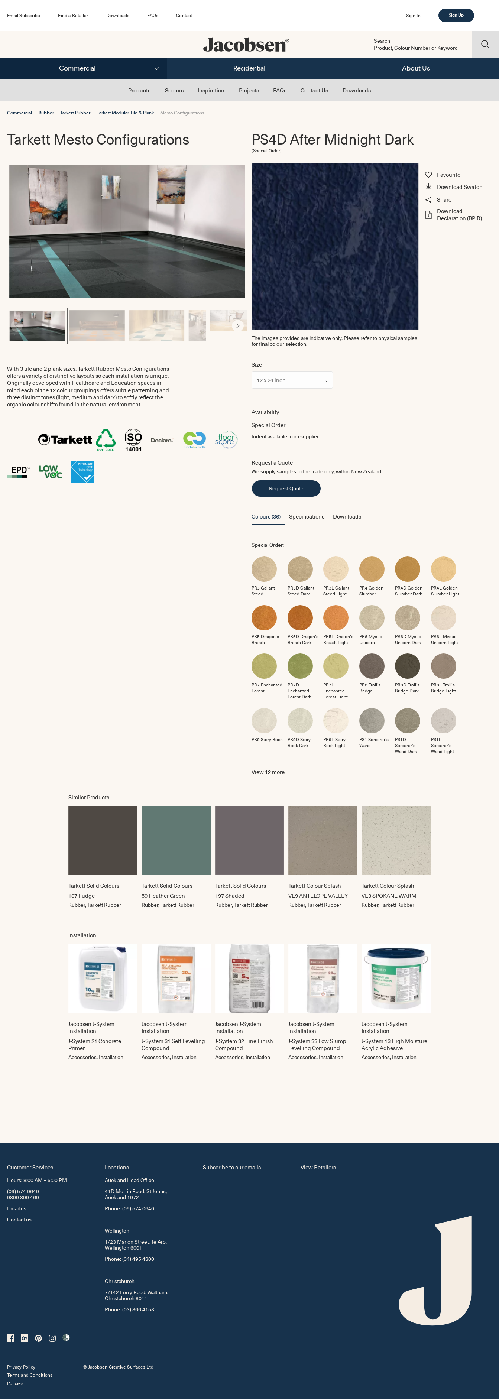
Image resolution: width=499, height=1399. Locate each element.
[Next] (238, 326)
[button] (457, 187)
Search (382, 41)
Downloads (118, 15)
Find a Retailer (73, 15)
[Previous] (17, 326)
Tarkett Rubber (75, 113)
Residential (249, 68)
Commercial (77, 68)
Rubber (46, 113)
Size (257, 364)
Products (139, 90)
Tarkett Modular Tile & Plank (125, 113)
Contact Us (314, 90)
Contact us (19, 1219)
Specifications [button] (306, 516)
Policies (15, 1383)
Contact (184, 15)
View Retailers (318, 1167)
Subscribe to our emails (232, 1167)
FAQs (152, 15)
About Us (416, 68)
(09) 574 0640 (23, 1191)
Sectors (174, 90)
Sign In (413, 15)
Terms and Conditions (29, 1375)
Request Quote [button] (286, 488)
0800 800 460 (23, 1197)
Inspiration (211, 90)
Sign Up (456, 15)
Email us (16, 1208)
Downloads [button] (347, 516)
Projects (249, 90)
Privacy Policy (21, 1367)
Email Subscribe (23, 15)
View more (268, 771)
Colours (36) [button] (266, 516)
